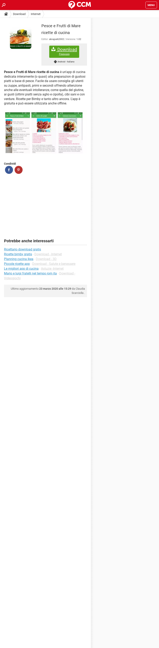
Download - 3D (46, 259)
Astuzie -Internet (52, 268)
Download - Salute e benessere (53, 264)
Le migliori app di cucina (21, 268)
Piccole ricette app (17, 264)
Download (19, 14)
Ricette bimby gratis (18, 254)
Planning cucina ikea (18, 259)
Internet (36, 14)
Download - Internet (48, 254)
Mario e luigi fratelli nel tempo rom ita (30, 273)
